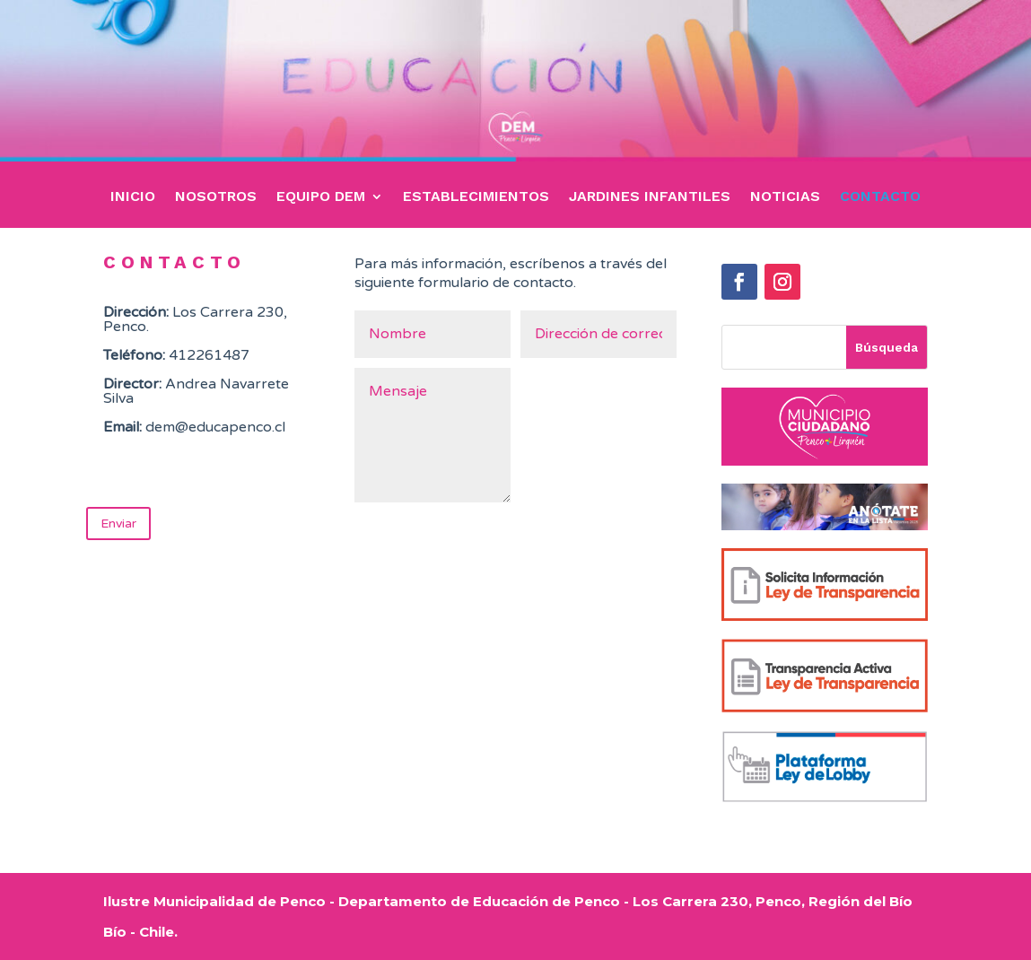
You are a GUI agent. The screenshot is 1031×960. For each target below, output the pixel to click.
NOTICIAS (785, 198)
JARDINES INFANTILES (649, 198)
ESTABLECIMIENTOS (476, 198)
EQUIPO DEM (320, 198)
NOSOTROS (216, 198)
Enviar (118, 523)
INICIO (132, 198)
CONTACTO (880, 198)
